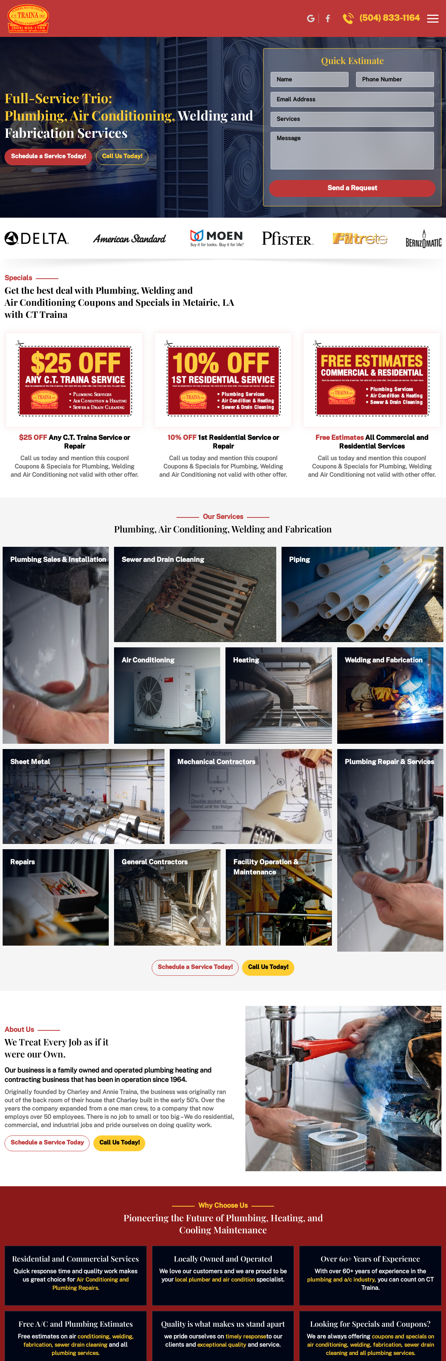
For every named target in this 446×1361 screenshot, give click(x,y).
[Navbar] (432, 18)
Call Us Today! (123, 156)
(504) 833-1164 (389, 18)
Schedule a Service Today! (49, 156)
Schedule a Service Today (48, 1143)
